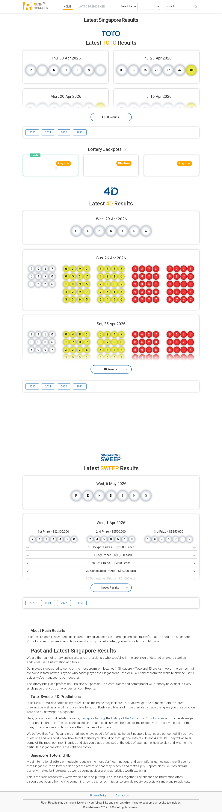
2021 (48, 132)
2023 (80, 132)
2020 (32, 132)
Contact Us (122, 795)
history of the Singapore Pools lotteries (137, 718)
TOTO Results (115, 117)
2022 (64, 132)
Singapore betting (93, 718)
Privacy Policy (98, 795)
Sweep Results (114, 587)
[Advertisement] (111, 421)
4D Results (116, 369)
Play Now (63, 163)
